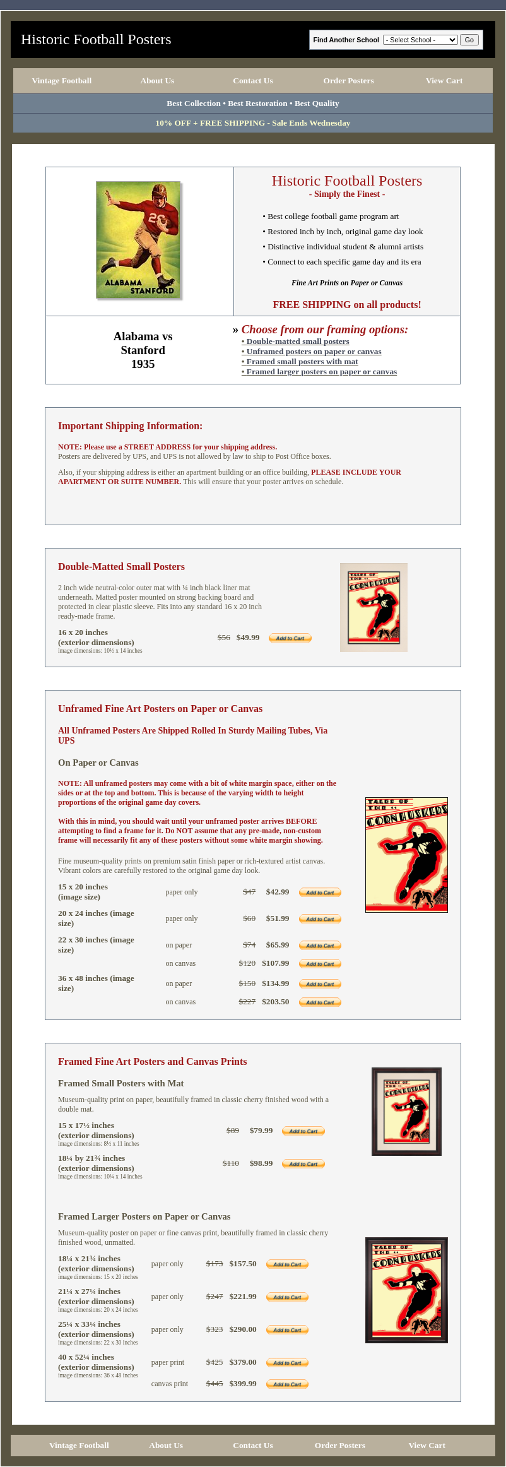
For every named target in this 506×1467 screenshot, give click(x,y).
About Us (158, 80)
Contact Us (253, 80)
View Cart (444, 80)
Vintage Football (61, 80)
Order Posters (349, 80)
